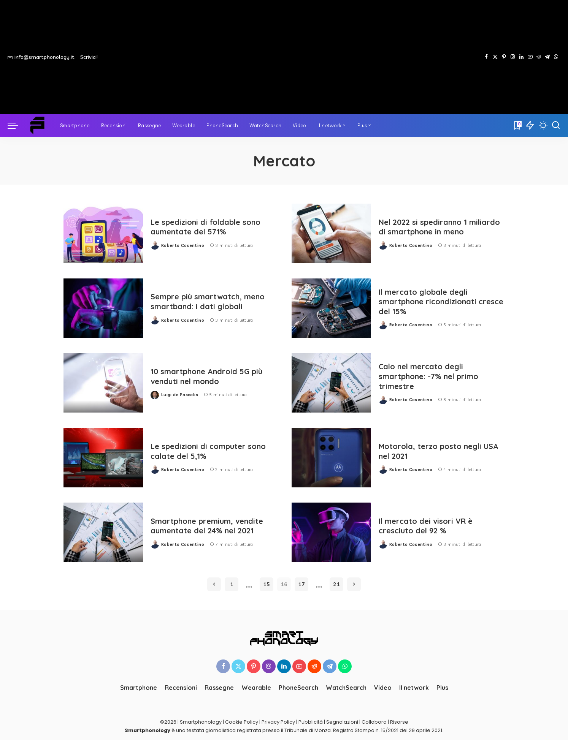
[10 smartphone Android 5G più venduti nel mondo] (103, 383)
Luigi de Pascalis (179, 394)
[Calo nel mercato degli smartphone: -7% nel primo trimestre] (331, 383)
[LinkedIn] (521, 57)
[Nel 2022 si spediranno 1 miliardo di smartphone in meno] (331, 233)
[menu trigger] (17, 125)
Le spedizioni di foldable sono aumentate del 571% (206, 226)
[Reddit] (539, 57)
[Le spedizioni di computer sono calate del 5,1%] (103, 457)
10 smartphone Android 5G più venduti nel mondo (207, 376)
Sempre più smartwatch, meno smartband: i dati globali (208, 301)
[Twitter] (495, 57)
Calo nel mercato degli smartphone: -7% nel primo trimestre (429, 376)
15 (266, 584)
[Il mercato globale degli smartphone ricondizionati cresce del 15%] (331, 308)
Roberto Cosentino (182, 245)
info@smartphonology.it (41, 57)
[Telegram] (547, 57)
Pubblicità (310, 722)
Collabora (374, 722)
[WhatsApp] (556, 57)
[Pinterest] (504, 57)
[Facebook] (486, 57)
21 (336, 584)
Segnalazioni (342, 722)
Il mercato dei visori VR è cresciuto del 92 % (426, 525)
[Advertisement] (300, 57)
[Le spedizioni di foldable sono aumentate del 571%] (103, 233)
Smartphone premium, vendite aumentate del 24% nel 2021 (207, 525)
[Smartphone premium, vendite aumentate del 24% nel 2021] (103, 532)
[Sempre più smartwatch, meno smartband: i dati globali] (103, 308)
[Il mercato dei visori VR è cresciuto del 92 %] (331, 532)
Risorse (399, 722)
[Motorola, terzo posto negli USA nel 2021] (331, 457)
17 (301, 584)
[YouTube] (530, 57)
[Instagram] (512, 57)
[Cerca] (555, 125)
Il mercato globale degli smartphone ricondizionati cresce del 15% (428, 302)
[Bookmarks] (517, 125)
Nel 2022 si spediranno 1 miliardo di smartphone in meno (440, 226)
